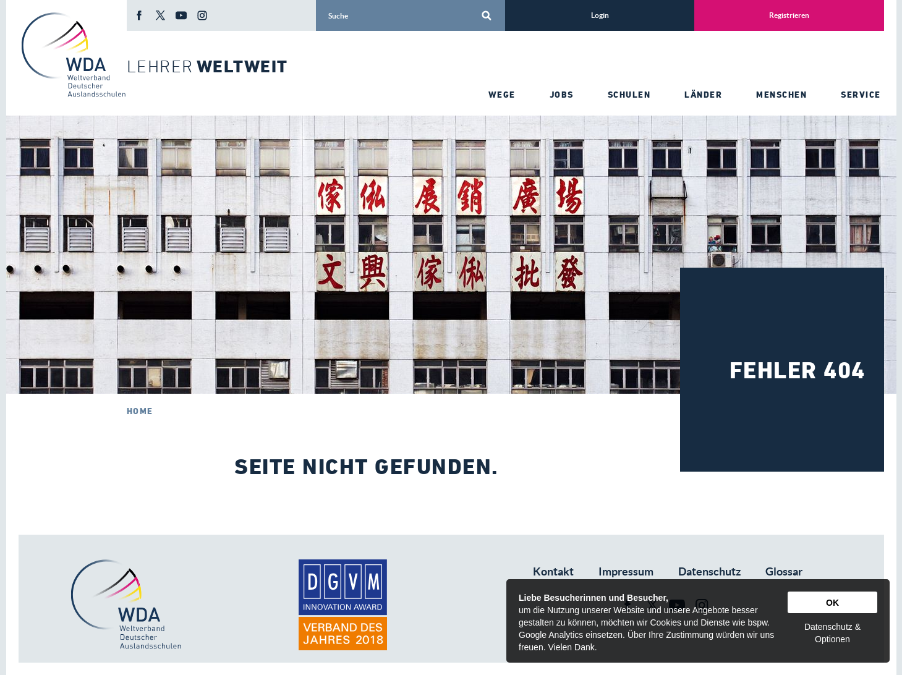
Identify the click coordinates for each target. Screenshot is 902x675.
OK (832, 603)
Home (140, 411)
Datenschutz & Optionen (832, 633)
